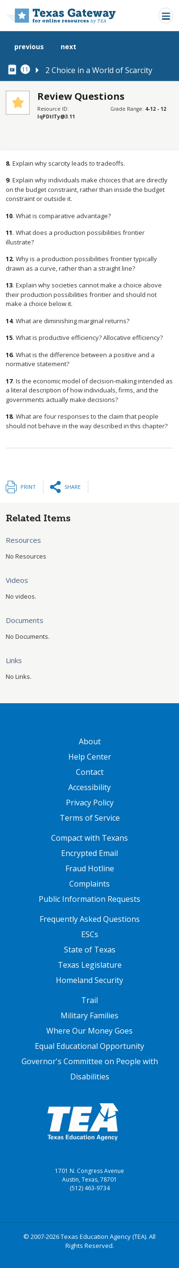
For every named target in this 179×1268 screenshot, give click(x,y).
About (90, 741)
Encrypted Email (89, 853)
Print (28, 486)
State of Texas (90, 949)
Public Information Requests (89, 899)
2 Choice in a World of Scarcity (98, 70)
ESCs (89, 934)
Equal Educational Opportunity (89, 1046)
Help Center (89, 756)
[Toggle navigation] (165, 15)
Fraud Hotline (89, 868)
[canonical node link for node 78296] (14, 69)
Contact (90, 772)
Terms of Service (90, 818)
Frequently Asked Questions (90, 919)
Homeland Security (89, 980)
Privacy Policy (90, 802)
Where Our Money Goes (89, 1030)
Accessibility (89, 787)
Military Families (89, 1015)
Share (72, 486)
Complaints (89, 883)
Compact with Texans (89, 838)
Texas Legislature (90, 965)
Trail (89, 1000)
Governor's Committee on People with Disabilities (89, 1069)
